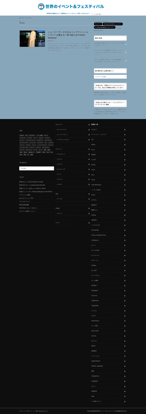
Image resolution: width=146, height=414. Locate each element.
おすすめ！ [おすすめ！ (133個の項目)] (32, 135)
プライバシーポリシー (25, 411)
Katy (92, 396)
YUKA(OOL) (95, 376)
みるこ (93, 149)
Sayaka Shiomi (95, 361)
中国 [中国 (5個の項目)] (45, 149)
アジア (58, 222)
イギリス (59, 159)
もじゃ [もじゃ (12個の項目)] (46, 135)
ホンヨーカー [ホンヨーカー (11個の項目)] (45, 147)
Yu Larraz (94, 295)
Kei (92, 139)
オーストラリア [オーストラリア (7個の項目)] (24, 142)
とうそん (94, 310)
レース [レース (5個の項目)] (35, 149)
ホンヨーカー (95, 255)
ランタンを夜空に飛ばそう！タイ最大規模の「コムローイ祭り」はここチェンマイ (109, 61)
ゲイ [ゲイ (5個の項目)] (46, 142)
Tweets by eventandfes (101, 21)
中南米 (58, 208)
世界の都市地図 (24, 204)
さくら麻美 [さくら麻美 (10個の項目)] (40, 135)
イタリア (59, 164)
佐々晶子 (94, 270)
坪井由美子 (94, 290)
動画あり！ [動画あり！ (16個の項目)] (32, 152)
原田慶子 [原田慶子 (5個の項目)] (38, 152)
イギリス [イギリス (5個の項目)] (41, 137)
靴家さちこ (94, 210)
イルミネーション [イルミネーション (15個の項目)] (30, 140)
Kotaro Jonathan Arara (98, 235)
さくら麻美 (94, 280)
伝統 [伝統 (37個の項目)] (21, 152)
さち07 (93, 159)
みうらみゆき (95, 250)
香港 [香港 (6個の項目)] (31, 154)
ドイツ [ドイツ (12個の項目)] (34, 145)
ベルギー (59, 184)
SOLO (93, 195)
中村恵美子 (94, 381)
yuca (92, 174)
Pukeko (93, 265)
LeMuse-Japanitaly (97, 366)
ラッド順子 (94, 326)
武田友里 (94, 391)
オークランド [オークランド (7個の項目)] (48, 140)
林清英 (93, 154)
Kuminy (93, 215)
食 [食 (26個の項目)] (28, 154)
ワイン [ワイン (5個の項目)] (40, 149)
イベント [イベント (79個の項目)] (22, 140)
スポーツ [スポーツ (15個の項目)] (28, 145)
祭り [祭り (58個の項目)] (51, 152)
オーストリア (61, 169)
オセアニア (59, 124)
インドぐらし (95, 356)
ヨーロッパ (59, 149)
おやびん (94, 200)
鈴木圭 (93, 164)
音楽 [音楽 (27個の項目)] (25, 154)
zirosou (93, 336)
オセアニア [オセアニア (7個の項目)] (40, 140)
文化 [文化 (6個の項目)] (48, 152)
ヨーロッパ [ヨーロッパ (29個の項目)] (29, 149)
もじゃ (93, 386)
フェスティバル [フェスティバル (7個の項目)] (24, 147)
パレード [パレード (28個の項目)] (50, 145)
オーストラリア (61, 129)
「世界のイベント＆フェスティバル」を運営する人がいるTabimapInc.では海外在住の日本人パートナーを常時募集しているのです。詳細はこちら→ (110, 112)
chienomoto (95, 321)
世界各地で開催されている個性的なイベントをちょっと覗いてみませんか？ (68, 13)
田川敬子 (94, 285)
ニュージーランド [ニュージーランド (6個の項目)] (42, 145)
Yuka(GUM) (94, 305)
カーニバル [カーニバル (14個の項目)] (32, 142)
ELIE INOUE (95, 230)
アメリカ (59, 199)
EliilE (92, 371)
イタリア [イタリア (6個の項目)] (47, 137)
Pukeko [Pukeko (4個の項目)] (22, 135)
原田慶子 (94, 351)
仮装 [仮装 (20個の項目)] (49, 149)
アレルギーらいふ (24, 201)
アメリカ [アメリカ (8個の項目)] (29, 137)
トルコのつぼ (95, 225)
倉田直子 (94, 205)
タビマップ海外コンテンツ (27, 211)
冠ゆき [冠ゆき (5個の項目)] (25, 152)
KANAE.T (94, 220)
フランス (59, 179)
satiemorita (95, 300)
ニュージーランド (62, 134)
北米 (57, 193)
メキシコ (59, 213)
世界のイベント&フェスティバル (106, 411)
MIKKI (93, 346)
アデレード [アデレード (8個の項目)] (23, 137)
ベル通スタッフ (96, 401)
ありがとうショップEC (26, 198)
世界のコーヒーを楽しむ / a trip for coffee (32, 188)
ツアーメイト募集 (24, 195)
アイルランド (61, 154)
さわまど (94, 129)
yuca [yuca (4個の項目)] (26, 135)
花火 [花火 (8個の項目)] (21, 154)
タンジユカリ (95, 275)
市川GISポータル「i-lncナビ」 (28, 208)
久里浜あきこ (95, 240)
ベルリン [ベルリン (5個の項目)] (38, 147)
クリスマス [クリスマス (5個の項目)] (40, 142)
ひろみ (93, 315)
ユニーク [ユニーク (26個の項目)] (22, 149)
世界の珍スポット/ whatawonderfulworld (32, 185)
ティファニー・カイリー (98, 134)
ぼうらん (94, 341)
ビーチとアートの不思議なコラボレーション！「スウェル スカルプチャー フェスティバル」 (108, 52)
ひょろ (93, 245)
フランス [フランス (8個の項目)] (32, 147)
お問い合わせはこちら (41, 411)
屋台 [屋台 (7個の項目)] (44, 152)
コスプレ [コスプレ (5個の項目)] (50, 142)
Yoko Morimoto (96, 185)
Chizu (93, 169)
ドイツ (59, 174)
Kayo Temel (95, 331)
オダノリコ (94, 260)
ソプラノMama (95, 190)
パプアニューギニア (63, 139)
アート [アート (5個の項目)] (35, 137)
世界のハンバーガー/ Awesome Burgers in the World (35, 191)
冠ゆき (93, 144)
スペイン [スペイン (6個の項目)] (22, 145)
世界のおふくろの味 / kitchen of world (31, 182)
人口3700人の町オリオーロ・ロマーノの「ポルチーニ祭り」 (109, 44)
